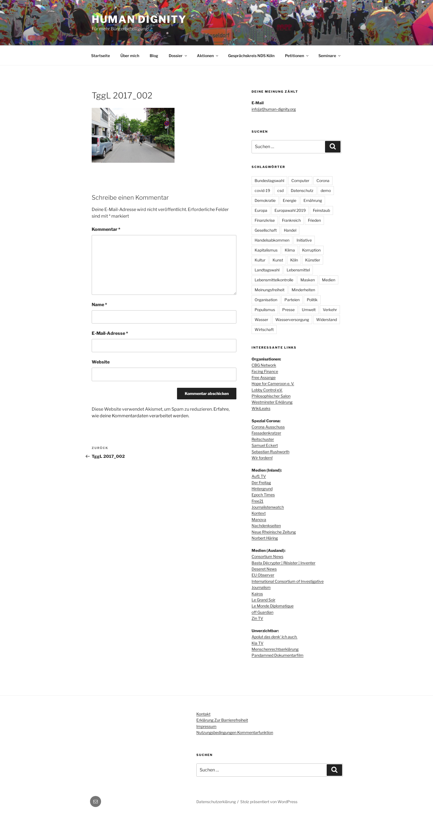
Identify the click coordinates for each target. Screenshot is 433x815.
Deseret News (264, 569)
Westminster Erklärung (272, 402)
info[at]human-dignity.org (274, 109)
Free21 (257, 501)
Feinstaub (321, 210)
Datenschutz (302, 190)
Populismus (265, 309)
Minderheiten (303, 289)
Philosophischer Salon (271, 396)
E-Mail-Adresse (110, 333)
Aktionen (208, 55)
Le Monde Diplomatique (273, 605)
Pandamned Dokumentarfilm (277, 655)
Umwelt (309, 309)
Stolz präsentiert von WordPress (268, 801)
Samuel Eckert (265, 445)
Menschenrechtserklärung (275, 649)
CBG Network (264, 365)
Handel (290, 230)
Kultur (260, 260)
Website (101, 362)
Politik (312, 299)
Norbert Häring (265, 538)
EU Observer (263, 575)
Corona (322, 180)
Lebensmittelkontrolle (274, 279)
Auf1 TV (259, 476)
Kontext (259, 513)
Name (99, 304)
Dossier (178, 55)
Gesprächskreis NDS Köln (251, 55)
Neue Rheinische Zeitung (274, 532)
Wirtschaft (264, 329)
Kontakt (203, 714)
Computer (300, 180)
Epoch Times (263, 494)
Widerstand (326, 319)
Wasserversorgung (292, 319)
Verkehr (330, 309)
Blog (154, 55)
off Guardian (262, 612)
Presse (288, 309)
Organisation (266, 299)
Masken (307, 279)
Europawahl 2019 (290, 210)
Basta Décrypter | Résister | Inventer (283, 562)
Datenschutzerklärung (216, 801)
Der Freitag (261, 482)
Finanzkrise (265, 220)
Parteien (292, 299)
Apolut (274, 636)
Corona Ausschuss (268, 426)
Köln (294, 260)
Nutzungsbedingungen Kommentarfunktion (234, 732)
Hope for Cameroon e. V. (273, 383)
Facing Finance (265, 371)
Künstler (312, 260)
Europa (261, 210)
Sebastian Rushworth (270, 451)
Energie (289, 200)
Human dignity (139, 19)
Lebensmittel (298, 270)
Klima (290, 250)
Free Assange (264, 377)
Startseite (100, 55)
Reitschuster (263, 439)
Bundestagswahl (269, 180)
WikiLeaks (261, 408)
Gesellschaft (266, 230)
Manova (259, 519)
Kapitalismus (266, 250)
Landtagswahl (267, 270)
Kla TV (257, 643)
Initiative (304, 240)
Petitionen (297, 55)
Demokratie (265, 200)
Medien (328, 279)
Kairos (257, 593)
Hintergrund (262, 488)
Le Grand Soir (263, 599)
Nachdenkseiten (266, 525)
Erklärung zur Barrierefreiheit (222, 720)
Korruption (311, 250)
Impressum (206, 726)
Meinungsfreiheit (269, 289)
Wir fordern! (262, 457)
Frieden (314, 220)
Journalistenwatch (268, 507)
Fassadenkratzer (266, 433)
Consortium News (267, 556)
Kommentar (106, 229)
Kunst (278, 260)
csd (280, 190)
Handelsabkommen (272, 240)
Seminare (329, 55)
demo (326, 190)
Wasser (261, 319)
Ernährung (312, 200)
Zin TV (257, 618)
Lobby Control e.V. (267, 390)
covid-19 (262, 190)
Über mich (129, 55)
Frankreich (291, 220)
